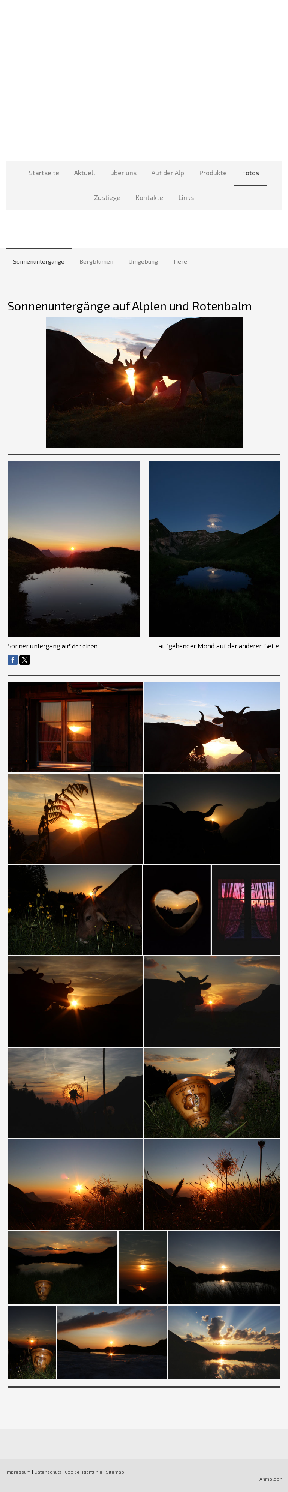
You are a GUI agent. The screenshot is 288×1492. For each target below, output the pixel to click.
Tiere (180, 261)
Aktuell (84, 172)
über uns (123, 172)
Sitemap (115, 1472)
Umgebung (143, 261)
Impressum (18, 1472)
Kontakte (149, 197)
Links (186, 197)
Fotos (250, 172)
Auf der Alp (168, 172)
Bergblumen (96, 261)
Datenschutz (48, 1472)
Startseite (44, 172)
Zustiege (107, 197)
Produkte (213, 172)
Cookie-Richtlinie (83, 1472)
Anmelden (271, 1479)
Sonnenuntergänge (38, 261)
